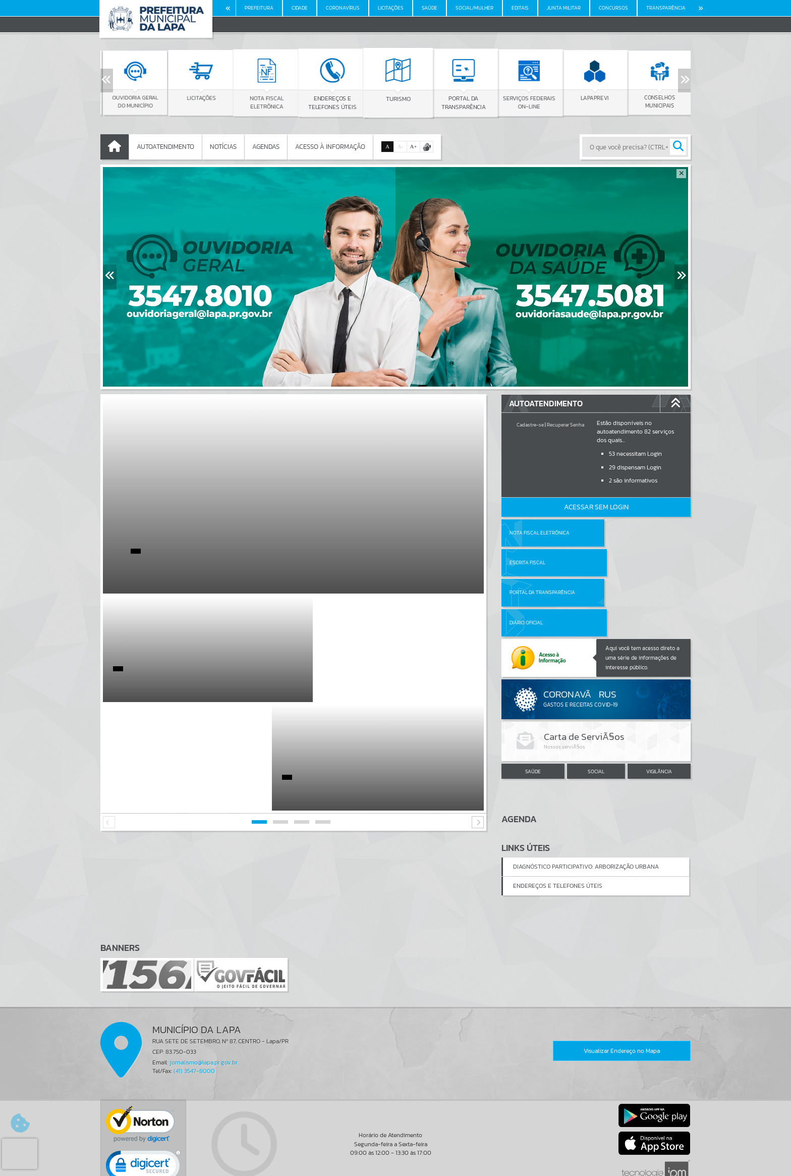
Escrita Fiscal (622, 533)
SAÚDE (533, 711)
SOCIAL (596, 711)
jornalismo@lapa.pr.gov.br (204, 1005)
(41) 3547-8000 (194, 1014)
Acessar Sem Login (596, 507)
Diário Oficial (621, 562)
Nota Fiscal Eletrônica (540, 533)
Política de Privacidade (395, 1166)
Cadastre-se (530, 425)
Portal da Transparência (542, 562)
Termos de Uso (396, 1158)
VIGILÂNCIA (659, 711)
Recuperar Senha (565, 425)
